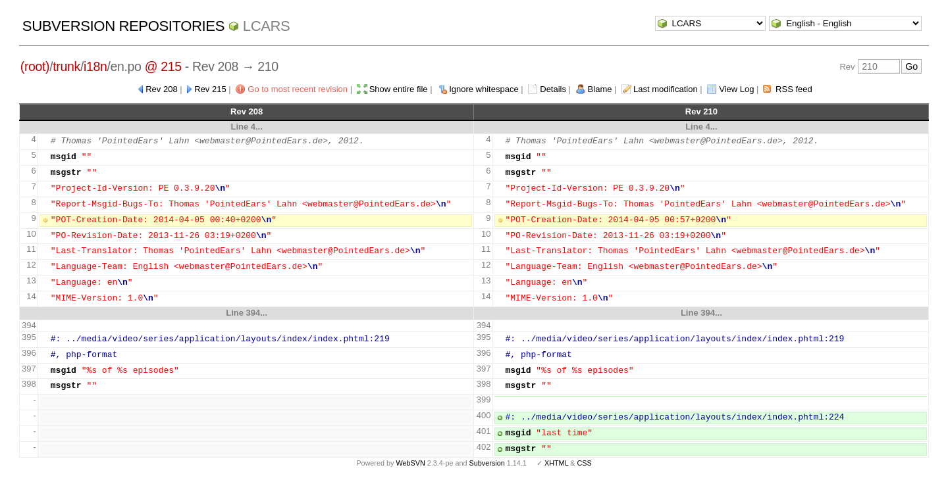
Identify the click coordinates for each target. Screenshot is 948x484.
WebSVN (410, 463)
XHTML (556, 463)
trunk (66, 66)
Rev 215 (210, 89)
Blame (600, 89)
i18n (95, 66)
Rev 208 (161, 89)
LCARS (266, 26)
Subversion (487, 463)
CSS (584, 463)
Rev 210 (701, 111)
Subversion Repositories (123, 26)
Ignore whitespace (484, 89)
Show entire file (398, 89)
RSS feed (794, 89)
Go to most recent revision (298, 89)
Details (553, 89)
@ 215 (163, 66)
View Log (736, 89)
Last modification (665, 89)
